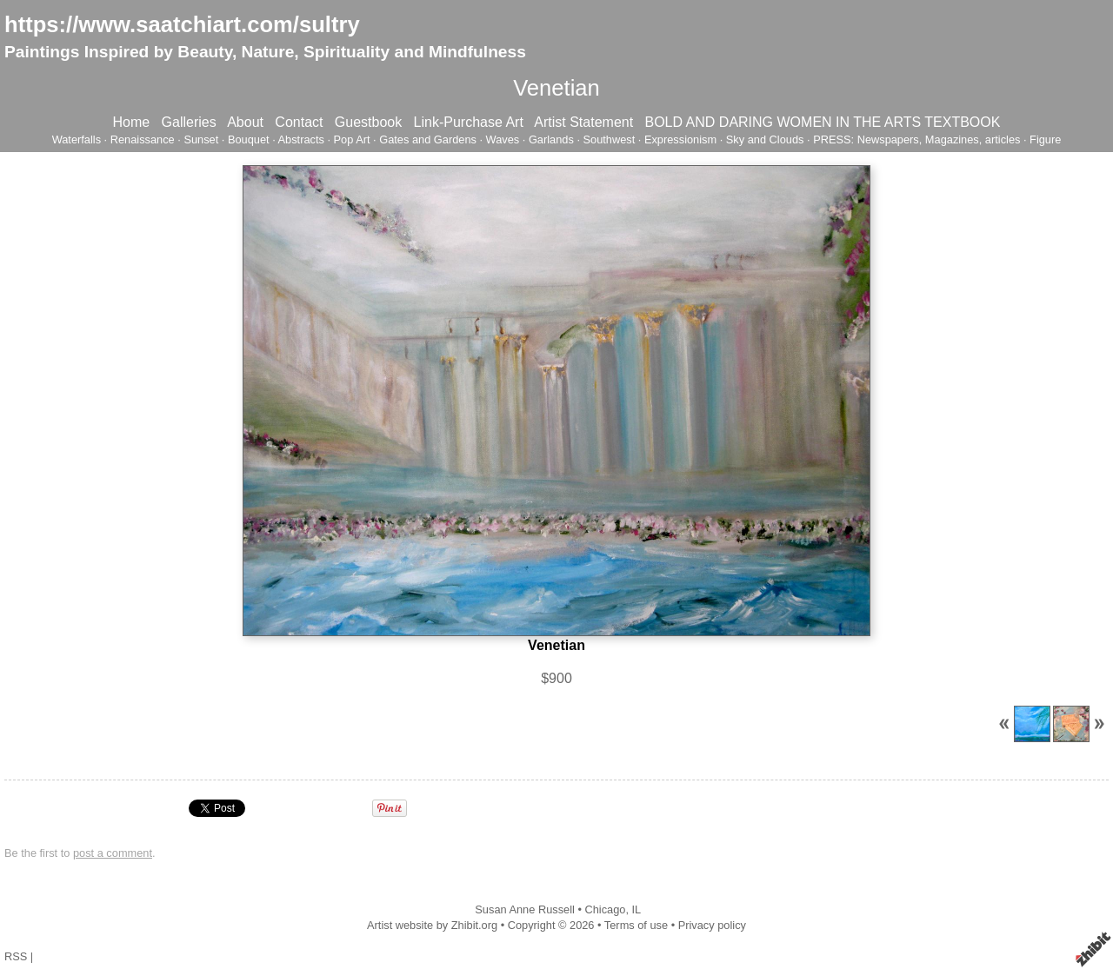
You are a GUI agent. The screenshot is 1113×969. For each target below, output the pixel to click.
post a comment (112, 852)
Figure (1045, 139)
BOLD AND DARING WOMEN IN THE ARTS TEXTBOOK (822, 122)
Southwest (609, 139)
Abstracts (301, 139)
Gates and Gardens (428, 139)
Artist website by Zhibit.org (432, 925)
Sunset (200, 139)
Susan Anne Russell (525, 909)
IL (637, 909)
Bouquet (249, 139)
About (245, 122)
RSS (15, 956)
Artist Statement (583, 122)
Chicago (604, 909)
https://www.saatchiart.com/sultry (182, 24)
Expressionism (680, 139)
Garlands (551, 139)
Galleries (189, 122)
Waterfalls (76, 139)
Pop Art (352, 139)
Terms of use (636, 925)
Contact (299, 122)
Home (131, 122)
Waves (503, 139)
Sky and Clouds (765, 139)
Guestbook (368, 122)
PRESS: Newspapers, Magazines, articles (916, 139)
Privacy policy (712, 925)
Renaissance (142, 139)
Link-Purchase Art (468, 122)
